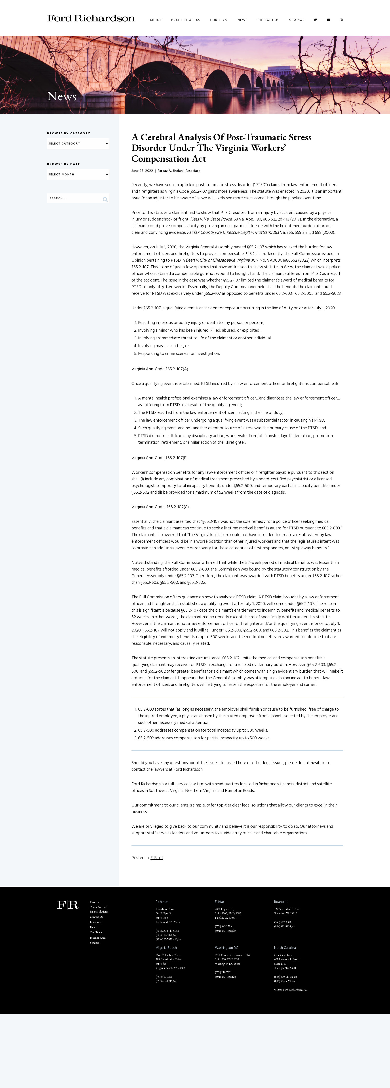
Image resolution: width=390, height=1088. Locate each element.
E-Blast (156, 857)
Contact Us (268, 20)
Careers (94, 902)
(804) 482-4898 (164, 935)
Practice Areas (185, 20)
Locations (95, 922)
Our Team (219, 20)
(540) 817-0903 (282, 922)
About (156, 20)
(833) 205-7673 (164, 939)
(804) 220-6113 (164, 931)
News (243, 20)
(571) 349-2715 (223, 926)
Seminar (297, 20)
